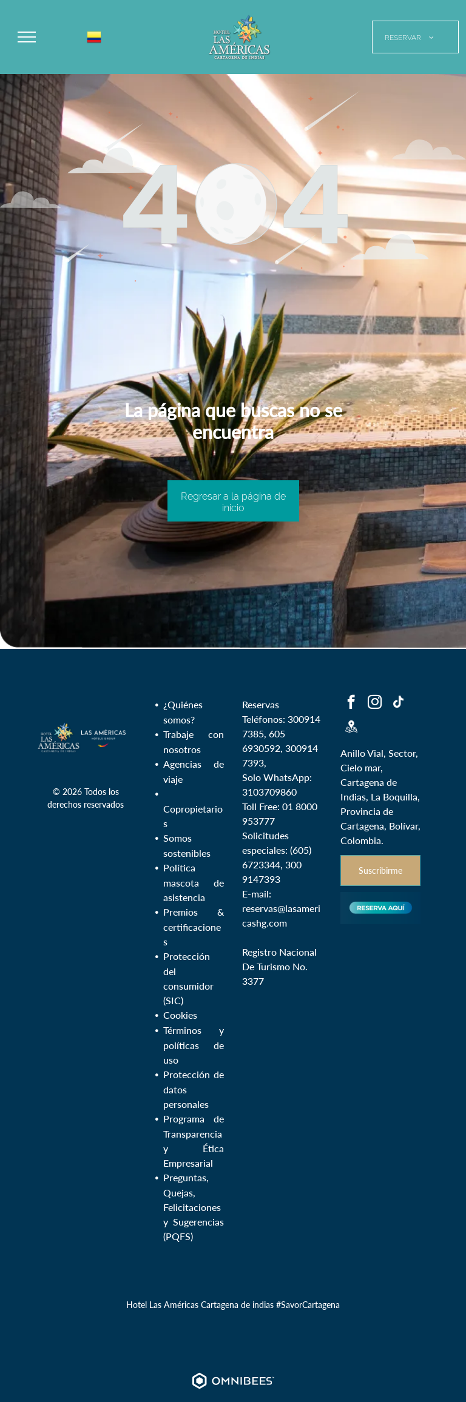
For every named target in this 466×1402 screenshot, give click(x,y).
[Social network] (351, 728)
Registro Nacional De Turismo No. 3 (279, 966)
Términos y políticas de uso (193, 1044)
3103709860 (269, 791)
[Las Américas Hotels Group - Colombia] (103, 737)
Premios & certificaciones (193, 926)
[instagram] (374, 703)
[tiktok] (398, 703)
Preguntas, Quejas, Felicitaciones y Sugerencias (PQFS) (193, 1207)
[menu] (26, 37)
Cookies (180, 1015)
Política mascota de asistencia (193, 882)
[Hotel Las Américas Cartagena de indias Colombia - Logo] (58, 737)
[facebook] (351, 703)
